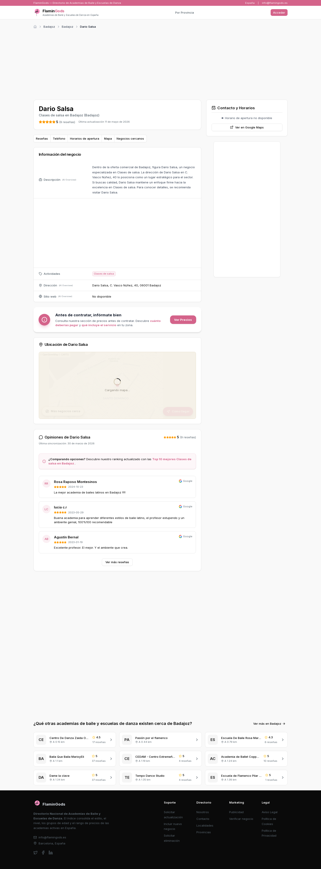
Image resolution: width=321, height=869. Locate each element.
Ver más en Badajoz (269, 723)
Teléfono (59, 138)
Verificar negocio (241, 819)
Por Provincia (184, 12)
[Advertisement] (160, 63)
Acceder (279, 12)
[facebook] (43, 852)
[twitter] (35, 852)
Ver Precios (183, 319)
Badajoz (49, 26)
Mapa (108, 138)
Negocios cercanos (130, 138)
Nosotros (202, 812)
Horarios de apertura (84, 138)
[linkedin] (51, 852)
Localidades (204, 825)
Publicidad (236, 812)
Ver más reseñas (117, 562)
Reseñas (42, 138)
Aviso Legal (270, 812)
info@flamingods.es (275, 2)
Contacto (202, 819)
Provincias (203, 832)
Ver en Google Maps (247, 127)
